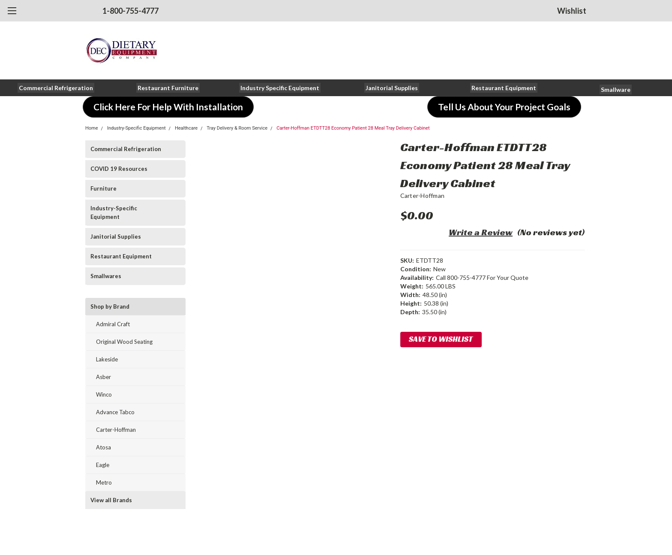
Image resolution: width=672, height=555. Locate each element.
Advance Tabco (115, 412)
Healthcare (186, 128)
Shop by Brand (109, 306)
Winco (104, 394)
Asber (103, 376)
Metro (104, 482)
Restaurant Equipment (121, 256)
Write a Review (481, 232)
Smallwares (105, 276)
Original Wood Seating (124, 341)
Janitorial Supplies (115, 236)
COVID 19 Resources (118, 168)
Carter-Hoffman (116, 429)
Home (91, 128)
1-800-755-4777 (130, 10)
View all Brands (111, 500)
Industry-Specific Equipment (136, 128)
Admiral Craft (113, 324)
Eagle (102, 464)
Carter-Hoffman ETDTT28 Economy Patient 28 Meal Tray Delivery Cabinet (352, 128)
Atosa (103, 447)
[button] (56, 87)
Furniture (103, 188)
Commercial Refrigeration (125, 149)
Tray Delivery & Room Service (237, 128)
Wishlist (571, 10)
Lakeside (107, 359)
